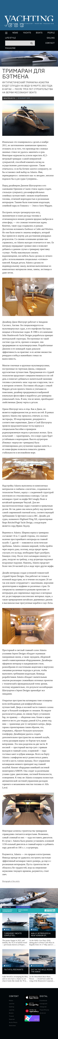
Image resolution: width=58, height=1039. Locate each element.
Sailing (51, 38)
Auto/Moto (13, 1022)
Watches (12, 1025)
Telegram (43, 1007)
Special (12, 1019)
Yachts (27, 33)
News (15, 33)
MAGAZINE (10, 48)
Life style (10, 38)
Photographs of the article (11, 881)
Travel (11, 1016)
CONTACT (50, 43)
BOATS (39, 33)
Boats (11, 1013)
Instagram (43, 1003)
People (51, 33)
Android (43, 1013)
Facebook (43, 1000)
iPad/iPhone (44, 1010)
